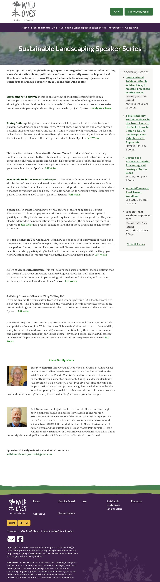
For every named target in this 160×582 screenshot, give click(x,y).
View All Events (136, 244)
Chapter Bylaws (66, 512)
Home (25, 27)
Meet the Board (40, 27)
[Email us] (11, 540)
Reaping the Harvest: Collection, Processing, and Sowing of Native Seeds (138, 165)
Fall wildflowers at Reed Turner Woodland (137, 192)
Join (117, 11)
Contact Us (131, 27)
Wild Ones (35, 553)
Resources (114, 27)
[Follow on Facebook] (20, 540)
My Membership (139, 11)
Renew (24, 522)
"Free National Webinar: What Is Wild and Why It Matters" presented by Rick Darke (138, 85)
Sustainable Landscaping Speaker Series (82, 27)
